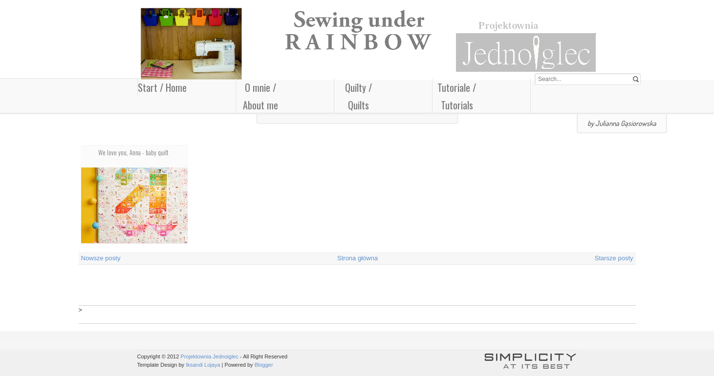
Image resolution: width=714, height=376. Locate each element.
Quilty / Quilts (358, 96)
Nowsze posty (101, 258)
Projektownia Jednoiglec (209, 356)
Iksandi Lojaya (203, 365)
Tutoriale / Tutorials (456, 96)
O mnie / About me (260, 96)
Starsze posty (614, 258)
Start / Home (162, 87)
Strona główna (357, 258)
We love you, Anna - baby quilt (133, 152)
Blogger (264, 365)
